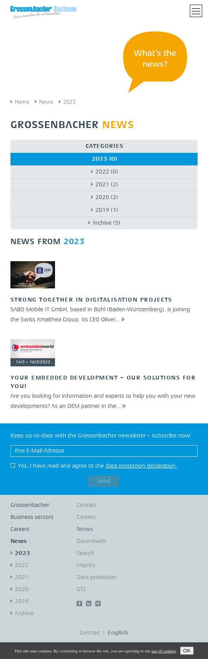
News (46, 102)
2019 (22, 602)
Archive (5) (106, 223)
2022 (22, 566)
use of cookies (163, 651)
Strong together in (91, 300)
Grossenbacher (29, 505)
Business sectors (31, 517)
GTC (81, 590)
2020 (22, 590)
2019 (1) (106, 210)
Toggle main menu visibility (197, 8)
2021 (22, 578)
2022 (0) (106, 172)
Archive (24, 614)
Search (85, 554)
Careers (19, 529)
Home (22, 102)
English (118, 633)
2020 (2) (106, 198)
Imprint (86, 566)
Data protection (97, 578)
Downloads (92, 542)
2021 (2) (106, 185)
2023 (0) (104, 159)
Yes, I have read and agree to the (97, 466)
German (90, 633)
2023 (69, 102)
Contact (86, 505)
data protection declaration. (141, 466)
